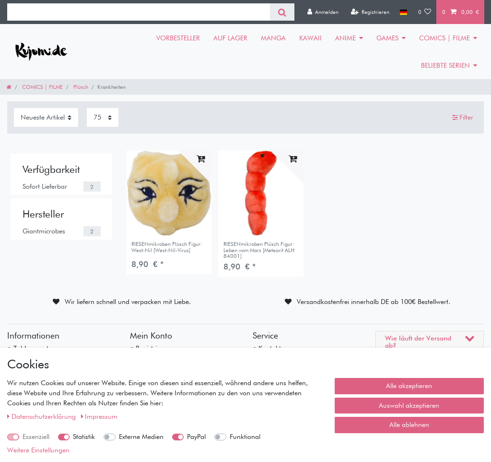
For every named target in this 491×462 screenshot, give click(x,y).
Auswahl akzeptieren (409, 405)
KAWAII (310, 38)
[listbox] (168, 193)
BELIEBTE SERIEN (445, 65)
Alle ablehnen (409, 424)
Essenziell (36, 436)
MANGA (273, 38)
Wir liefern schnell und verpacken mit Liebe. (128, 301)
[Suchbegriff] (138, 12)
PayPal (196, 436)
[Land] (403, 12)
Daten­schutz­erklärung (42, 416)
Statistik (84, 436)
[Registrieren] (370, 12)
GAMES (387, 38)
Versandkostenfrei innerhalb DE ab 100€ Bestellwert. (373, 301)
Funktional (245, 436)
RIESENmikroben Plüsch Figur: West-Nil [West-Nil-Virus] (166, 247)
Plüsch (80, 87)
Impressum (99, 416)
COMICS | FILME (444, 38)
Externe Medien (141, 436)
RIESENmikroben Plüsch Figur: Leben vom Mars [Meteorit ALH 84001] (258, 250)
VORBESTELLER (178, 38)
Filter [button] (463, 117)
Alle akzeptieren (409, 385)
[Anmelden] (323, 12)
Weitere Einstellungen (38, 450)
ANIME (345, 38)
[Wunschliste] (425, 12)
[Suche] (282, 12)
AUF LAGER (230, 38)
